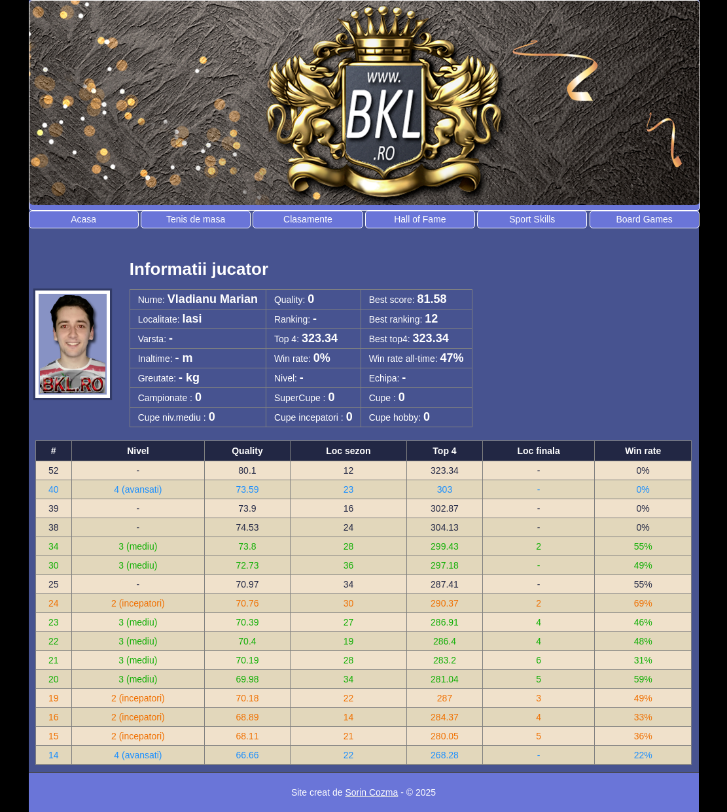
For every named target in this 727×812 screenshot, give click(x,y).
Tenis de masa (195, 219)
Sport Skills (532, 219)
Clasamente (307, 219)
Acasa (83, 219)
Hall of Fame (420, 219)
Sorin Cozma (371, 792)
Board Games (644, 219)
